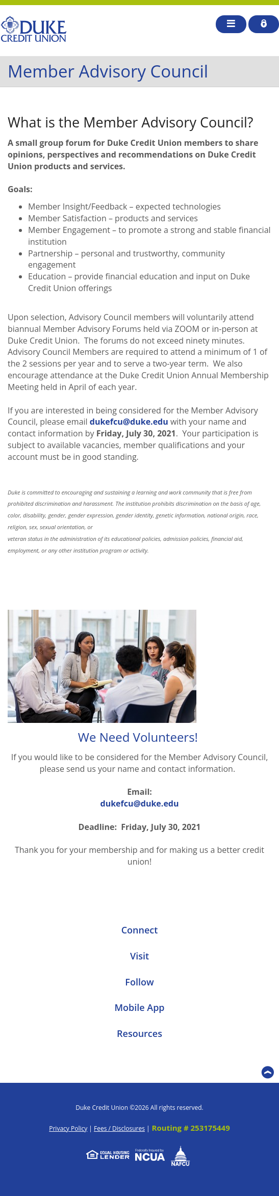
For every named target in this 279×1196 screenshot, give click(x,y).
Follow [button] (139, 982)
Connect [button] (139, 930)
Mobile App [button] (139, 1007)
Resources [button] (139, 1033)
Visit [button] (139, 956)
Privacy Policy (68, 1128)
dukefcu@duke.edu (129, 421)
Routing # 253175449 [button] (191, 1128)
